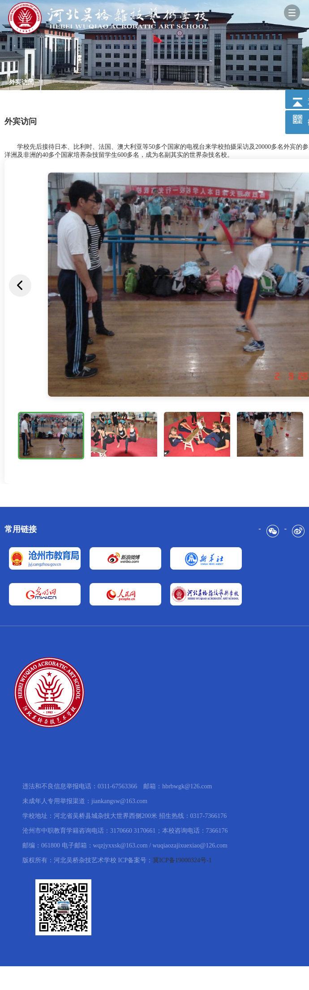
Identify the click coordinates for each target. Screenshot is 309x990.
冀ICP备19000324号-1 (182, 860)
